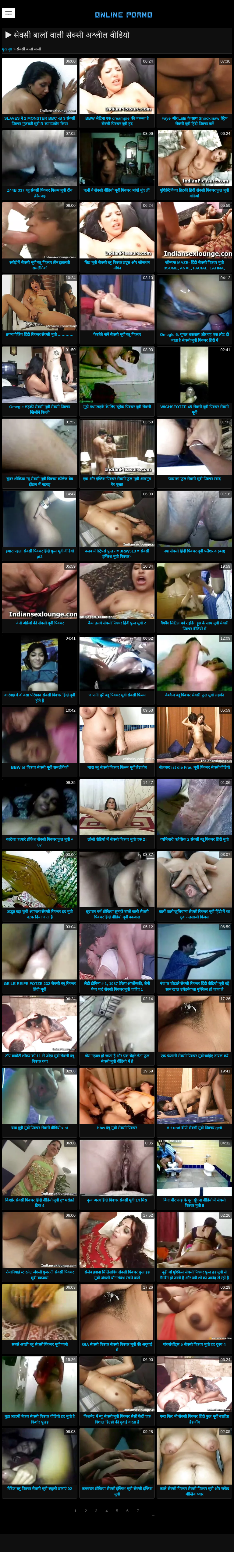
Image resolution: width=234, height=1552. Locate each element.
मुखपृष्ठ (7, 49)
